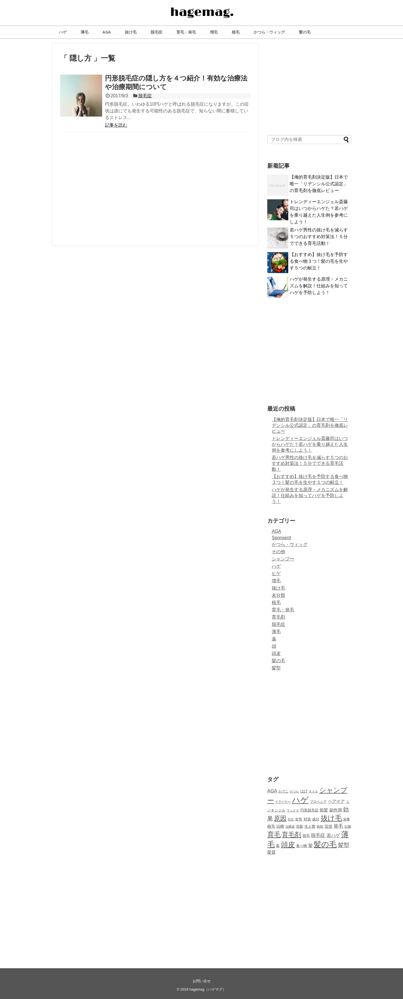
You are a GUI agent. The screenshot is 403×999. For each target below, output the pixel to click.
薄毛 (84, 32)
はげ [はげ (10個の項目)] (304, 791)
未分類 (278, 595)
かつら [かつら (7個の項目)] (294, 791)
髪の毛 (305, 32)
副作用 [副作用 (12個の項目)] (335, 810)
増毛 (214, 32)
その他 (278, 551)
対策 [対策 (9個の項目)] (307, 819)
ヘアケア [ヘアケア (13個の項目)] (336, 801)
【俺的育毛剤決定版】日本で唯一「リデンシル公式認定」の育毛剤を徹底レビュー (319, 184)
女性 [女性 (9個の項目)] (298, 819)
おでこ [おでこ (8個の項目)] (283, 791)
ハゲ (63, 32)
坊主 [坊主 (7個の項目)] (291, 819)
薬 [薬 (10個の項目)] (278, 846)
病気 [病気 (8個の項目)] (320, 826)
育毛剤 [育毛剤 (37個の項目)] (291, 834)
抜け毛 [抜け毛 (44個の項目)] (331, 818)
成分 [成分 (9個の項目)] (315, 819)
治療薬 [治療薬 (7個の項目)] (290, 826)
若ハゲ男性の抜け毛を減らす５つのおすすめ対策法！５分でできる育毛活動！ (319, 237)
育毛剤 (278, 617)
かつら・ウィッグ (269, 32)
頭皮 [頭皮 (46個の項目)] (288, 844)
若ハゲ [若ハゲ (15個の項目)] (333, 835)
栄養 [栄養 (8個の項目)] (346, 819)
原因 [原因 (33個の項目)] (280, 818)
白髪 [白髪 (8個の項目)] (348, 826)
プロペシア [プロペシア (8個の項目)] (318, 801)
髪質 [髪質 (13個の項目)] (271, 852)
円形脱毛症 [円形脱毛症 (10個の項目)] (309, 810)
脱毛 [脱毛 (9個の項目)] (306, 836)
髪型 (276, 668)
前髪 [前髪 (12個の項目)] (324, 810)
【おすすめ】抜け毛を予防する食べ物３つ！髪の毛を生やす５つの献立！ (319, 261)
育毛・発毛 (186, 32)
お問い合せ (202, 981)
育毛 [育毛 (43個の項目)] (274, 834)
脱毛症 (156, 32)
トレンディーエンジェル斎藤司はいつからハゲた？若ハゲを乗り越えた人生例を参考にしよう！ (310, 444)
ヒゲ (276, 573)
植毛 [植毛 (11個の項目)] (271, 826)
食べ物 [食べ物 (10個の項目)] (301, 846)
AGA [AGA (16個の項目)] (272, 791)
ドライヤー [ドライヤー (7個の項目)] (282, 801)
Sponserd (281, 537)
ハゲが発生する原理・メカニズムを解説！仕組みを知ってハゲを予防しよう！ (319, 286)
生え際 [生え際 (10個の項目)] (309, 826)
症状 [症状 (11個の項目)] (328, 826)
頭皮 (276, 653)
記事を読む (116, 125)
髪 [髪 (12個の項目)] (310, 845)
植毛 (236, 32)
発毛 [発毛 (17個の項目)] (338, 826)
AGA (106, 32)
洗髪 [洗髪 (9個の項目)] (299, 826)
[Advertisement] (155, 191)
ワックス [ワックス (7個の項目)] (293, 810)
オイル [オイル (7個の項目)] (313, 791)
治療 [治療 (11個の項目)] (280, 826)
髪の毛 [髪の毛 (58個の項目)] (325, 844)
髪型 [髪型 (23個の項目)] (343, 845)
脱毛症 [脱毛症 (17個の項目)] (318, 835)
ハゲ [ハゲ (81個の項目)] (300, 799)
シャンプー (283, 559)
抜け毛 (131, 32)
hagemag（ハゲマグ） (207, 989)
